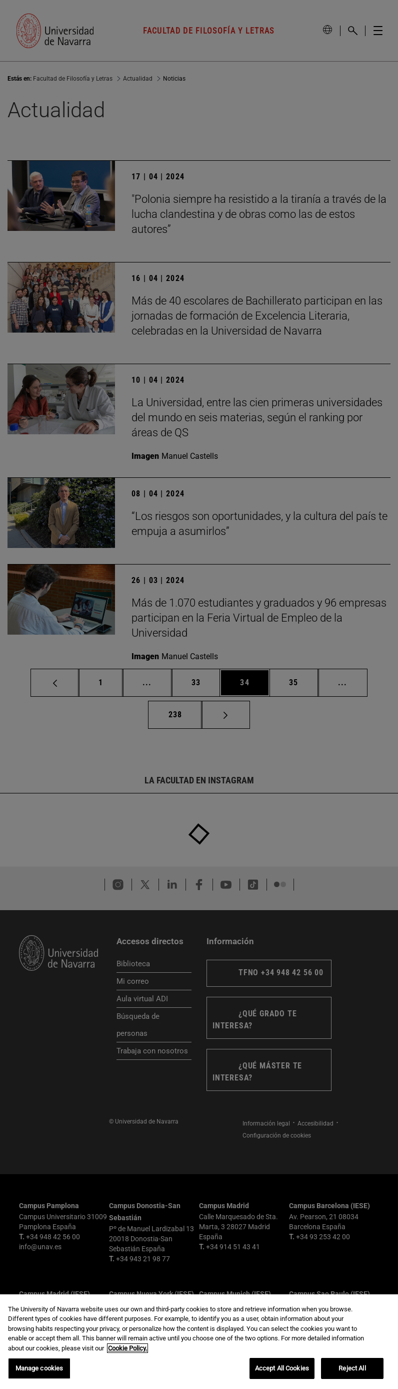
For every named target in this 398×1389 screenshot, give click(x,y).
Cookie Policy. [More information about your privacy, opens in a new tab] (127, 1348)
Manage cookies (40, 1368)
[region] (199, 1341)
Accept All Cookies (282, 1368)
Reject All (352, 1368)
